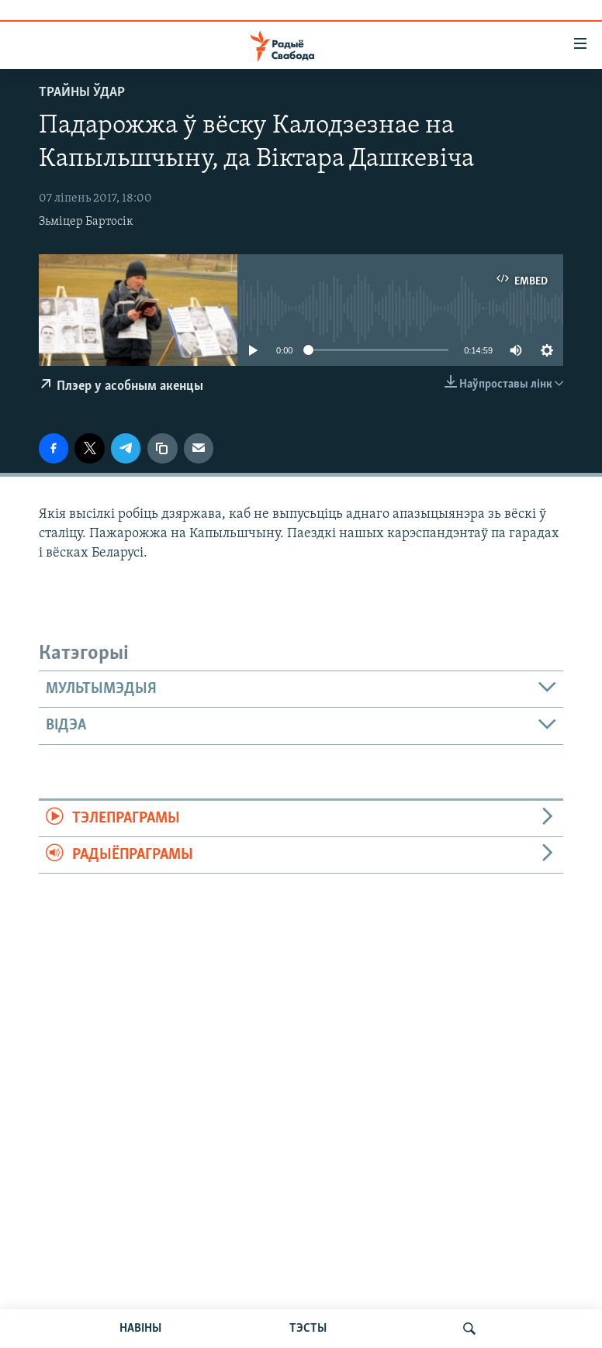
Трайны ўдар (82, 92)
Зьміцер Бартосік (86, 221)
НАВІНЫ (140, 1328)
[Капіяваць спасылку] (162, 448)
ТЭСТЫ (308, 1328)
